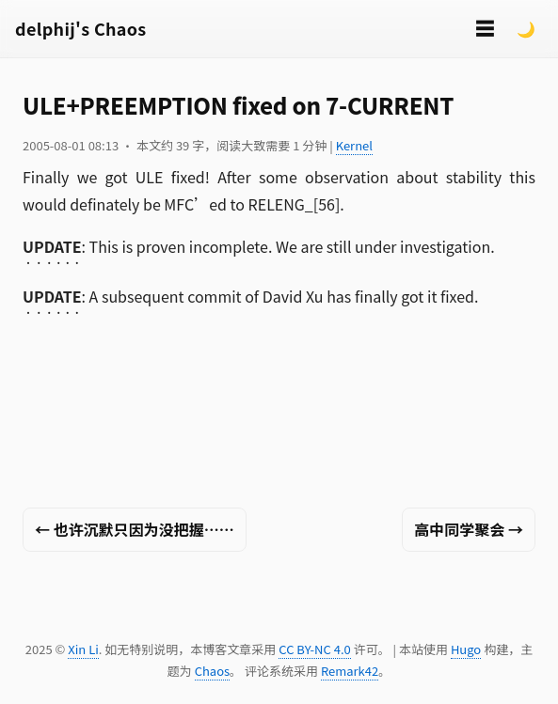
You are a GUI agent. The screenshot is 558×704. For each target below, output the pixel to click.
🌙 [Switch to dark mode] (526, 28)
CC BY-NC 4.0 (314, 649)
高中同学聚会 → (468, 529)
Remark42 (349, 671)
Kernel (354, 145)
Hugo (466, 649)
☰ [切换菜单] (484, 27)
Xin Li (83, 649)
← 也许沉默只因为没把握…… (134, 529)
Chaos (212, 671)
